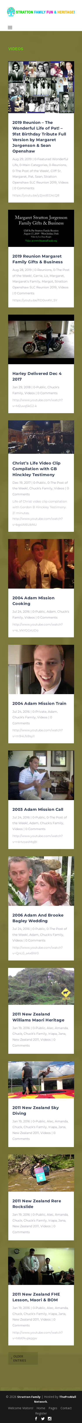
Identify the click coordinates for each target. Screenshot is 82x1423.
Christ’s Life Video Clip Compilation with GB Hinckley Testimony (36, 469)
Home (41, 1408)
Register (41, 1413)
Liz (46, 276)
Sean (38, 177)
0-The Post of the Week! (30, 171)
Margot (47, 281)
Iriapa (52, 1034)
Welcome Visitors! (20, 1408)
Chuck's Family (40, 488)
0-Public (39, 387)
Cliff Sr (56, 171)
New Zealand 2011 (25, 1040)
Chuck (17, 1034)
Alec (50, 1028)
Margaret (19, 177)
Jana (61, 1034)
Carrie (37, 276)
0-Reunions (57, 165)
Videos (63, 182)
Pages (53, 1408)
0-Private (39, 712)
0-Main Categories (33, 165)
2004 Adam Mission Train (39, 703)
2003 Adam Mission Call (37, 809)
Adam (51, 612)
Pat (30, 177)
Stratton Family (28, 1397)
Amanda (61, 1028)
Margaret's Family (26, 281)
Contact (66, 1408)
